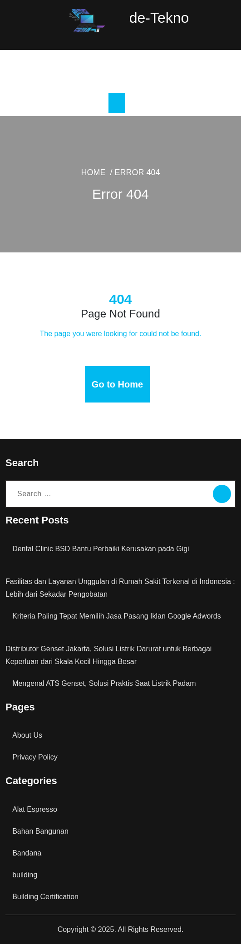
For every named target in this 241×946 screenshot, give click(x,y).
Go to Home (117, 386)
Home (111, 181)
